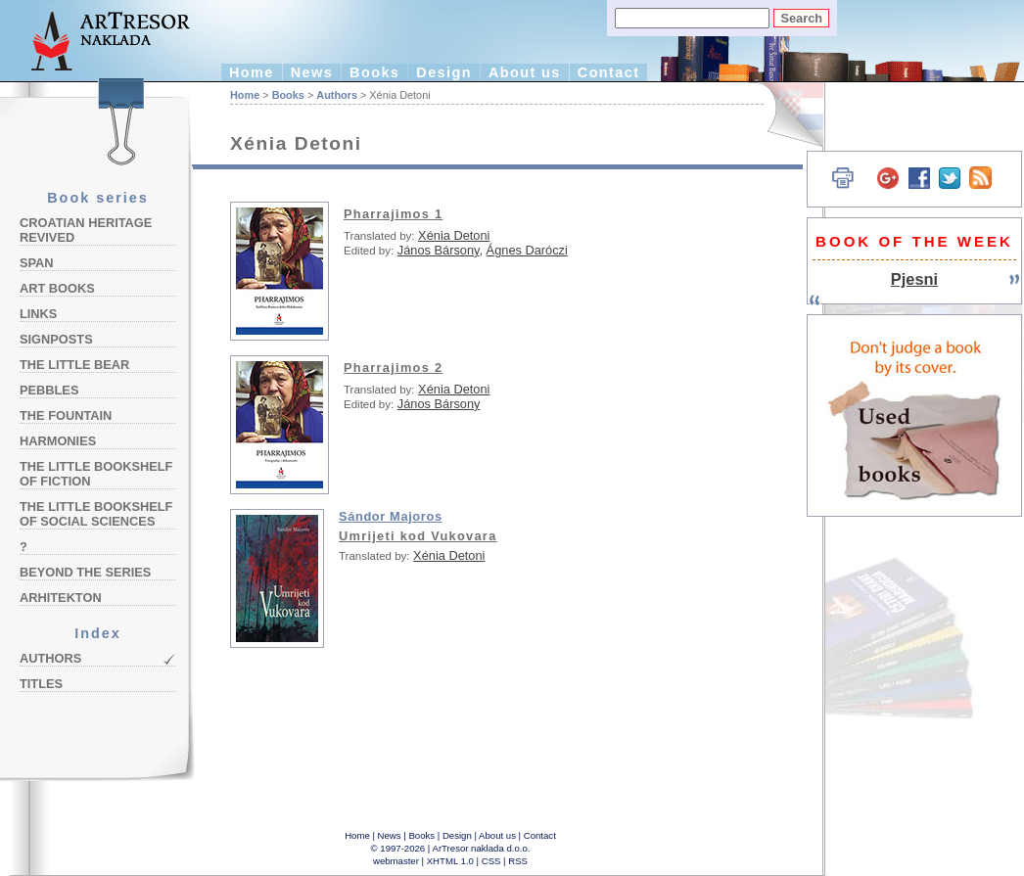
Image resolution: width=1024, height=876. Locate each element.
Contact (609, 72)
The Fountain (66, 415)
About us (525, 72)
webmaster (396, 860)
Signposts (56, 339)
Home (251, 72)
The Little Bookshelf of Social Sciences (96, 514)
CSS (491, 860)
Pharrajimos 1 (393, 214)
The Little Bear (74, 364)
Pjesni (914, 279)
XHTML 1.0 (450, 860)
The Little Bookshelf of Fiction (96, 473)
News (312, 72)
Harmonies (58, 441)
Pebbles (49, 390)
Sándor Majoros (390, 516)
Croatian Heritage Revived (86, 230)
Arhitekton (61, 597)
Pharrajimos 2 (393, 367)
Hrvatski (783, 115)
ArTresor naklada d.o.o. (482, 848)
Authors (50, 658)
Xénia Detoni (453, 235)
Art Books (57, 288)
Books (374, 72)
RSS (518, 860)
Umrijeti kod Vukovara (418, 536)
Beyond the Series (85, 572)
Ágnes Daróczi (527, 250)
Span (37, 262)
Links (38, 313)
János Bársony (438, 250)
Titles (41, 683)
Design (444, 72)
